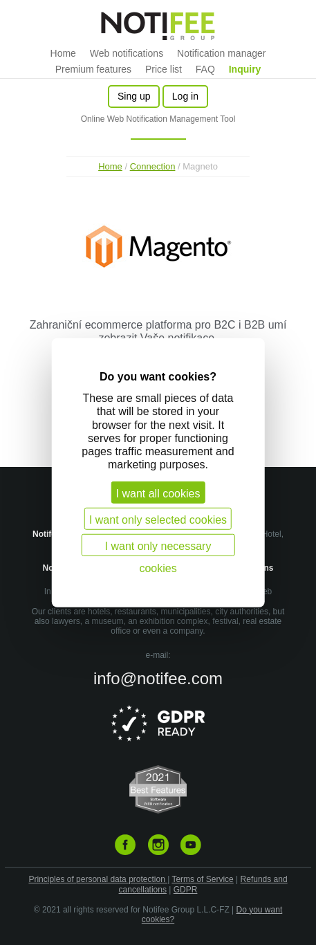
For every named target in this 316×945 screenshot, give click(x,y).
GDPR (186, 889)
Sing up (134, 96)
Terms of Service (202, 879)
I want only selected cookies (158, 520)
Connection (153, 166)
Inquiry (245, 69)
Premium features (93, 69)
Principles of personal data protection (97, 879)
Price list (163, 69)
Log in (185, 96)
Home (63, 53)
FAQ (205, 69)
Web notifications (126, 53)
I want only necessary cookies (158, 548)
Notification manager (221, 53)
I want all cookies (158, 493)
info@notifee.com (158, 678)
